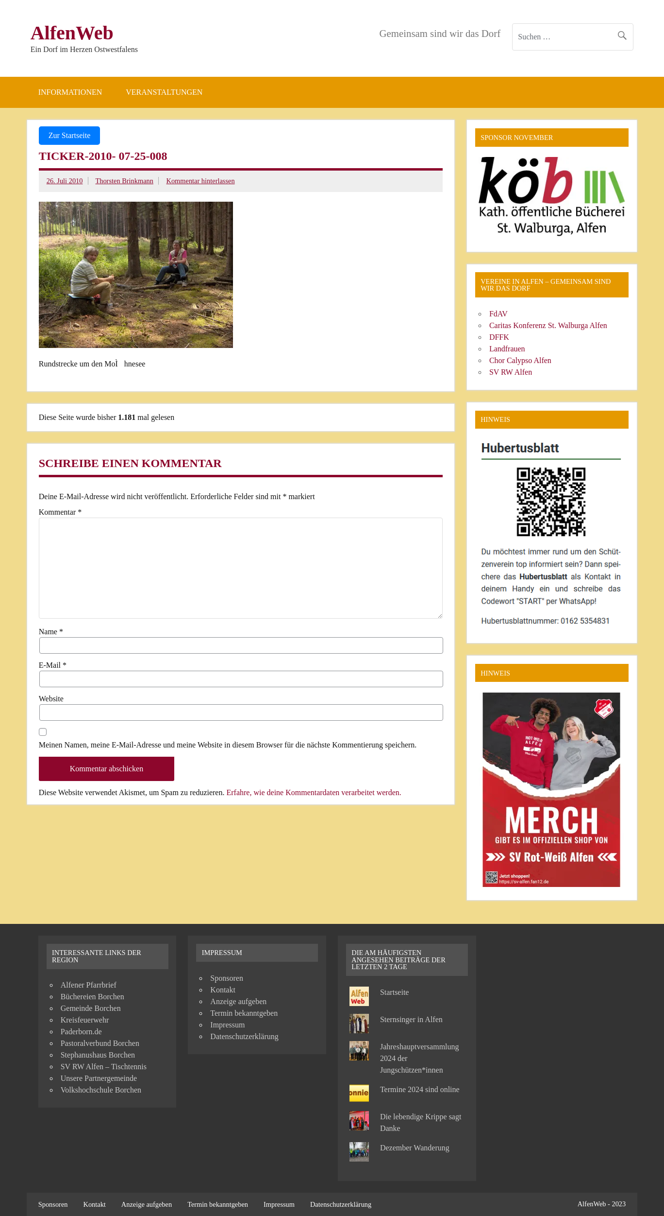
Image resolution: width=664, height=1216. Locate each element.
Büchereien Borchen (92, 996)
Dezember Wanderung (414, 1148)
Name (51, 632)
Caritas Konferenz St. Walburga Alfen (548, 325)
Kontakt (222, 990)
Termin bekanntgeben (244, 1013)
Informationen (70, 92)
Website (51, 699)
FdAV (498, 314)
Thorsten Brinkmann (124, 181)
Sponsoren (226, 978)
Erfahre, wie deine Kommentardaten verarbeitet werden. (313, 792)
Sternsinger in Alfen (411, 1019)
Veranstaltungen (164, 92)
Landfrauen (507, 349)
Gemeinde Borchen (91, 1008)
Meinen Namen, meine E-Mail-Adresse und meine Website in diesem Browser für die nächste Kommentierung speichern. (228, 745)
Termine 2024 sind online (420, 1089)
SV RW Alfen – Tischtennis (104, 1066)
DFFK (499, 337)
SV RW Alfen (510, 372)
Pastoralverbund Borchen (100, 1043)
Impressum (227, 1025)
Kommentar (60, 512)
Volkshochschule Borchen (101, 1090)
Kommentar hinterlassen (200, 181)
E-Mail (52, 665)
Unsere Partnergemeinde (99, 1078)
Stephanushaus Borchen (98, 1055)
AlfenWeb (72, 33)
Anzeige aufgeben (238, 1001)
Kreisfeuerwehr (85, 1020)
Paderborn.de (81, 1031)
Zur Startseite (70, 135)
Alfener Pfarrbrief (88, 985)
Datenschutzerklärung (244, 1036)
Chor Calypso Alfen (520, 360)
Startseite (394, 992)
